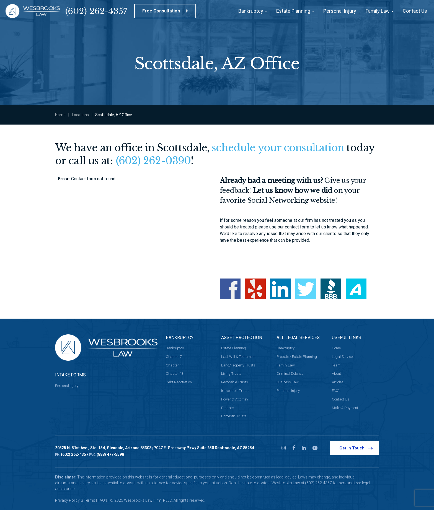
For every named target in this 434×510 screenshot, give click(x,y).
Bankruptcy (175, 348)
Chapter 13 (175, 373)
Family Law (286, 365)
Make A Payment (345, 408)
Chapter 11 (175, 365)
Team (336, 365)
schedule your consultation (278, 148)
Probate (227, 408)
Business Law (288, 382)
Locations (80, 115)
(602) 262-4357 (96, 11)
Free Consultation (165, 11)
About (336, 373)
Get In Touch (356, 448)
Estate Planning (233, 348)
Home (60, 115)
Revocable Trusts (234, 382)
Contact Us (340, 399)
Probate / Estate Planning (297, 357)
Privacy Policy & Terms (75, 500)
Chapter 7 (174, 357)
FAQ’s (336, 391)
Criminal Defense (290, 373)
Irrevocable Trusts (235, 391)
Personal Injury (66, 386)
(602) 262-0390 (153, 161)
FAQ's (103, 500)
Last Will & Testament (238, 357)
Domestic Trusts (234, 416)
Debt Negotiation (179, 382)
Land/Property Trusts (238, 365)
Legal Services (343, 357)
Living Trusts (231, 373)
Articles (337, 382)
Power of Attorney (234, 399)
